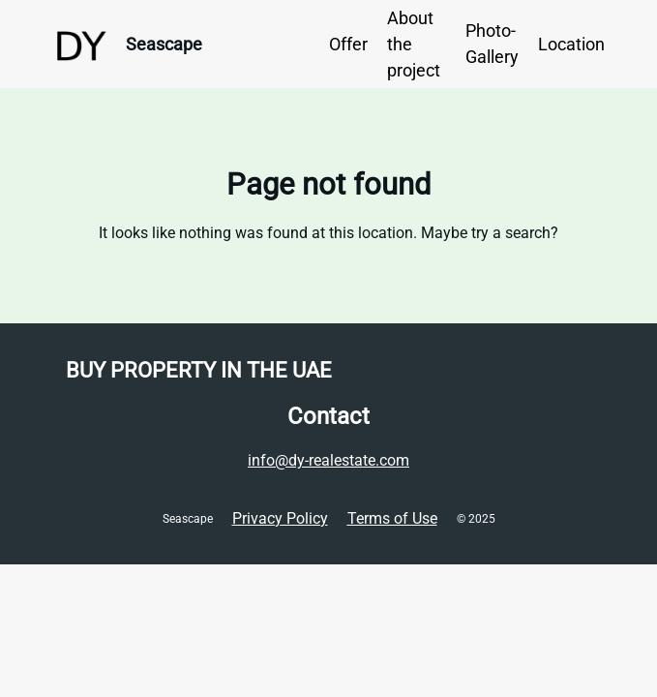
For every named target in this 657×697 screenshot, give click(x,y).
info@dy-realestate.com (328, 460)
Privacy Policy (280, 518)
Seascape (164, 44)
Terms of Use (392, 518)
